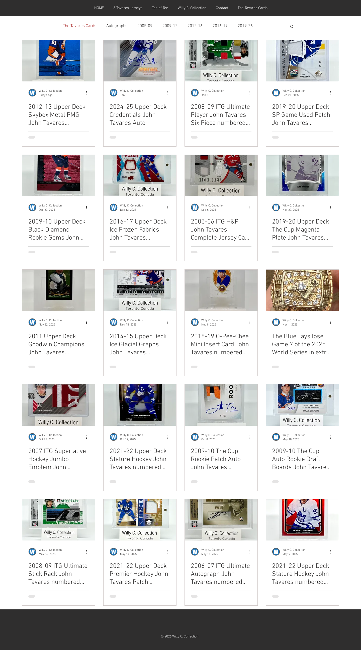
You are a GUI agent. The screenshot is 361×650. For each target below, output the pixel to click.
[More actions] (88, 93)
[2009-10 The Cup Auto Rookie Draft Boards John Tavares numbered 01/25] (302, 405)
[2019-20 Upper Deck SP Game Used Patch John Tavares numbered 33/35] (302, 60)
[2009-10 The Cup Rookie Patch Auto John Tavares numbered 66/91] (221, 405)
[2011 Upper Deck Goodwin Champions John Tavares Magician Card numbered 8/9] (58, 290)
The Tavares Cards (79, 26)
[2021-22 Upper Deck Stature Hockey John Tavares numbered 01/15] (140, 405)
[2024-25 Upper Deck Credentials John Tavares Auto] (140, 60)
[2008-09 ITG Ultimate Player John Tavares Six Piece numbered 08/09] (221, 60)
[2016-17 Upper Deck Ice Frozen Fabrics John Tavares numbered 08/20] (140, 175)
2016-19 (220, 26)
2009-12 (169, 26)
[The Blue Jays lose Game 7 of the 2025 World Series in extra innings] (302, 290)
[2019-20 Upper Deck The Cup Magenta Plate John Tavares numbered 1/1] (302, 175)
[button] (292, 27)
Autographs (116, 26)
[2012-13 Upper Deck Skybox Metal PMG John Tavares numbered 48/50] (58, 60)
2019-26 (245, 26)
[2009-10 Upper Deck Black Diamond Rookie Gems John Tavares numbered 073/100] (58, 175)
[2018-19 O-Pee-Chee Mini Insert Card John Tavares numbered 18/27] (221, 290)
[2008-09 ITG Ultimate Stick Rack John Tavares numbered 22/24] (58, 519)
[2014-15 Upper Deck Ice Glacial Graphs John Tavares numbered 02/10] (140, 290)
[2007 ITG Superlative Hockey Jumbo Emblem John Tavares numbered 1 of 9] (58, 405)
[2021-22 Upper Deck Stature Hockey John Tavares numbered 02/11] (302, 519)
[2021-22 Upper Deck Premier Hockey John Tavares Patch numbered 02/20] (140, 519)
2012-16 (195, 26)
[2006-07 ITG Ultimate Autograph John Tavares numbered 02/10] (221, 519)
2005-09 (144, 26)
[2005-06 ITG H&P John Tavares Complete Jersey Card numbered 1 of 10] (221, 175)
